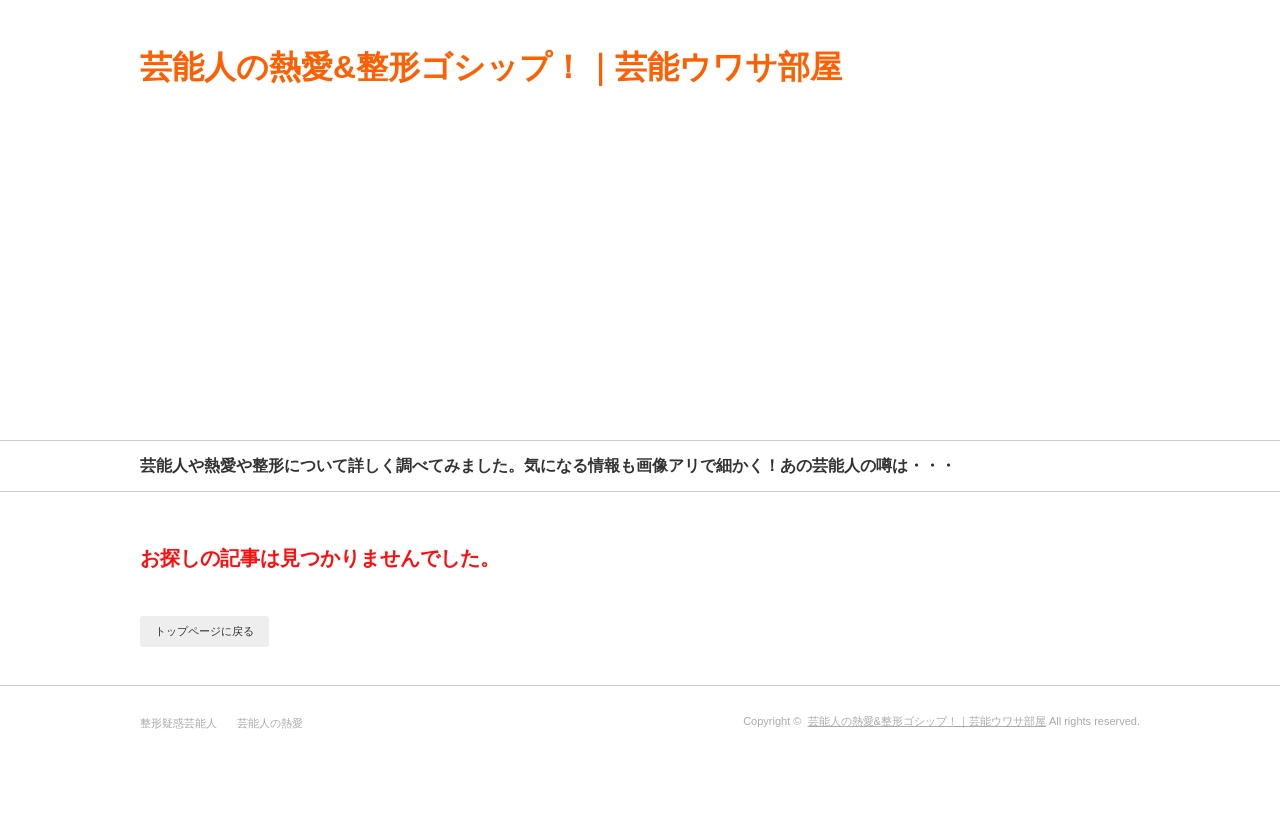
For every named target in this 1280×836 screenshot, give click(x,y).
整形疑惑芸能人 (178, 723)
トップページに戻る (204, 631)
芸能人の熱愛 (270, 723)
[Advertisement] (640, 290)
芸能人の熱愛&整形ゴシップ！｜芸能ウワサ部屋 (491, 67)
